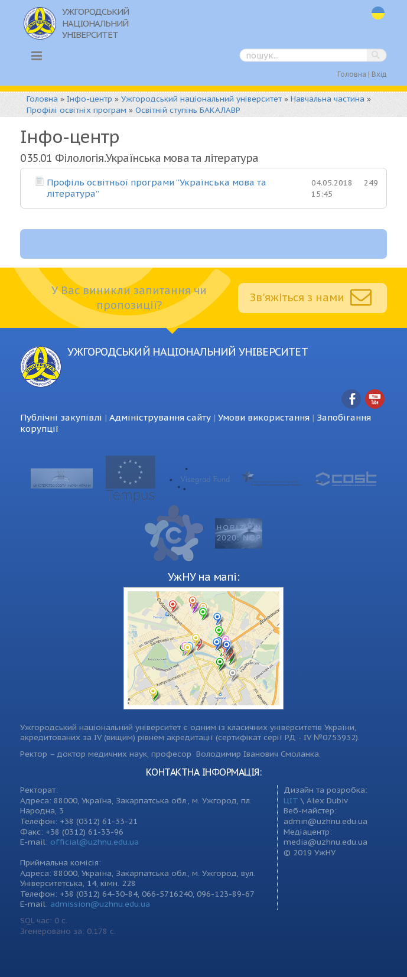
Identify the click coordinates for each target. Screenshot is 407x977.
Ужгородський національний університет (201, 98)
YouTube (375, 399)
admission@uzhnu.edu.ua (100, 903)
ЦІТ (291, 800)
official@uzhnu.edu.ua (94, 841)
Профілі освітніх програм (76, 110)
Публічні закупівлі (61, 417)
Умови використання (264, 417)
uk (378, 13)
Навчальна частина (327, 98)
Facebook (351, 399)
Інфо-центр (89, 98)
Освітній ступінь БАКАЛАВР (187, 110)
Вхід (379, 74)
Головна (351, 74)
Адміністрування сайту (160, 417)
